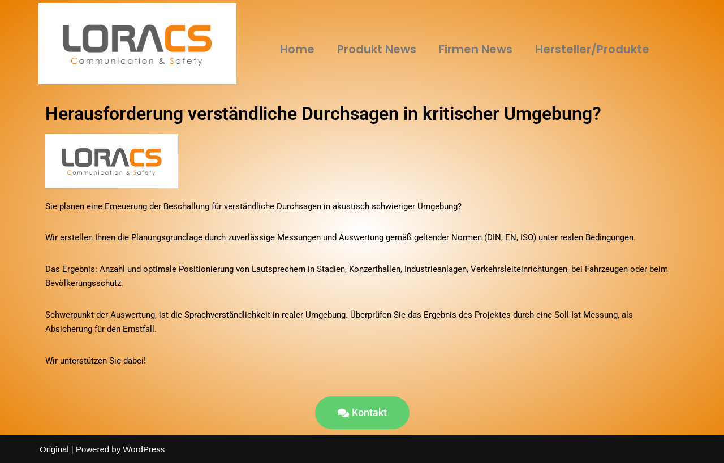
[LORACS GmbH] (137, 43)
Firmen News (475, 49)
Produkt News (376, 49)
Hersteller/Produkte (592, 49)
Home (297, 49)
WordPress (144, 449)
